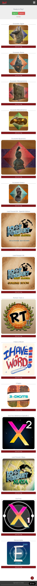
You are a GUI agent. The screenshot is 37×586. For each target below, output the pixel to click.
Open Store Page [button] (18, 46)
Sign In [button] (15, 13)
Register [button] (21, 13)
